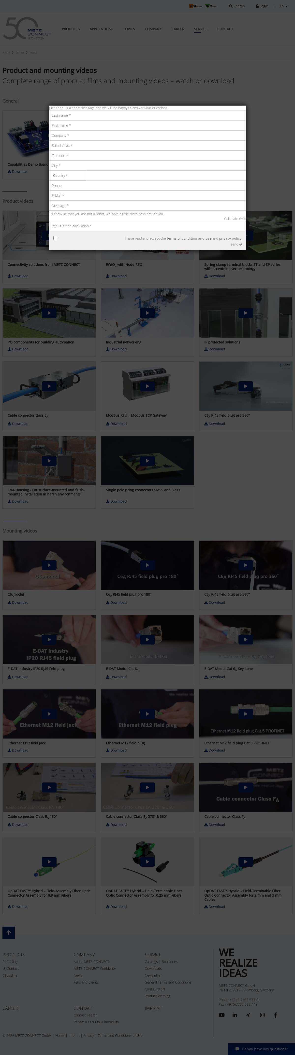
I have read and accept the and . (183, 238)
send (236, 244)
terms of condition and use (189, 238)
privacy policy (230, 238)
